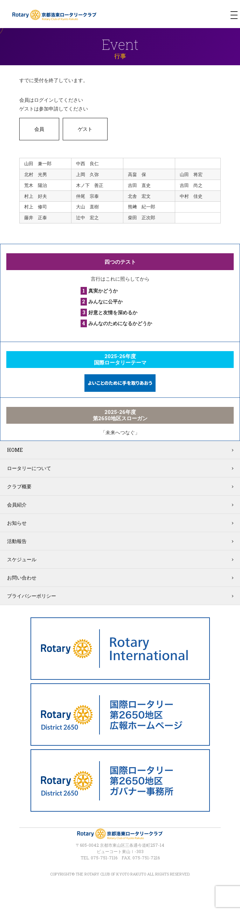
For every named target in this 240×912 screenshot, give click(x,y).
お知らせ (17, 522)
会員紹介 (17, 504)
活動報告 (17, 541)
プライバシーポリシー (31, 595)
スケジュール (21, 559)
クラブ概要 (19, 486)
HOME (15, 450)
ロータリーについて (29, 468)
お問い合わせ (21, 577)
